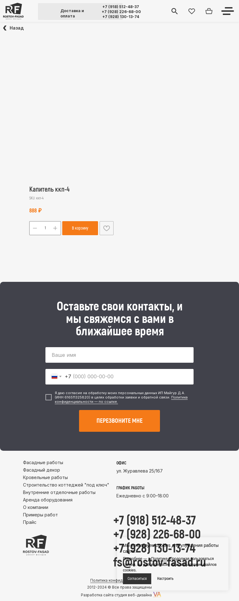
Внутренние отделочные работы (59, 492)
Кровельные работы (45, 477)
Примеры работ (40, 514)
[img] (13, 11)
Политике (159, 559)
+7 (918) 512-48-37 (120, 6)
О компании (35, 507)
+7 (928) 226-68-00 (121, 11)
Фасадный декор (41, 470)
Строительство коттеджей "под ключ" (66, 484)
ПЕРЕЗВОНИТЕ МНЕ (119, 421)
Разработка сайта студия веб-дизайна (116, 595)
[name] (119, 355)
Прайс (29, 522)
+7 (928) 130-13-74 (120, 16)
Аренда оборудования (48, 499)
